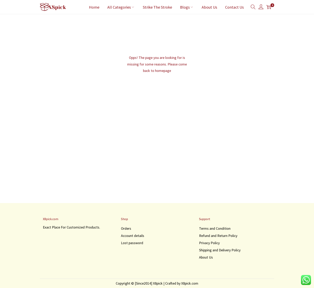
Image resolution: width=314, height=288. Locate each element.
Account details (132, 235)
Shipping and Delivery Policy (220, 250)
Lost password (132, 243)
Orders (126, 228)
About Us (206, 257)
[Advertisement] (157, 162)
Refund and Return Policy (218, 235)
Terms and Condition (214, 228)
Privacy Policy (209, 243)
